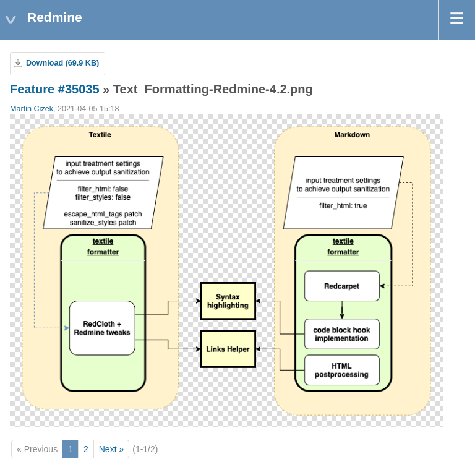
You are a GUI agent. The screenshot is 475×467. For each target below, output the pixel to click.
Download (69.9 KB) (62, 63)
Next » (111, 449)
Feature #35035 (55, 89)
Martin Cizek (31, 109)
